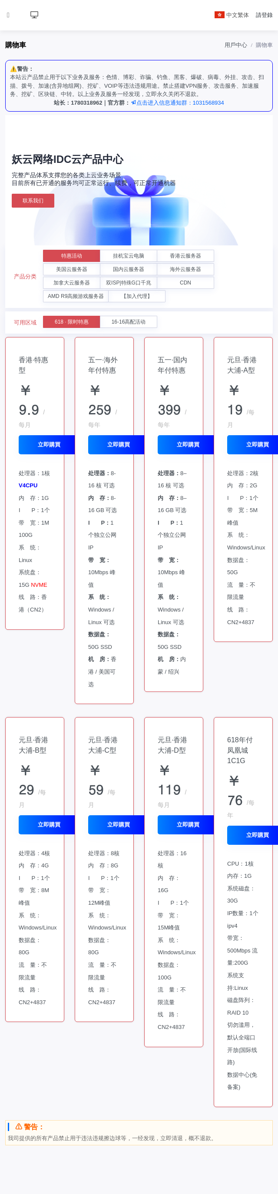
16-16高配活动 (129, 322)
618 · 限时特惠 (72, 322)
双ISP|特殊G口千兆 (128, 283)
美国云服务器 (71, 269)
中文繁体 (232, 15)
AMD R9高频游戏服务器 (76, 296)
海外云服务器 (185, 269)
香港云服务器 (185, 256)
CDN (185, 283)
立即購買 (49, 444)
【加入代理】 (136, 296)
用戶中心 (236, 45)
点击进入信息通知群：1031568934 (177, 102)
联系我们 (33, 201)
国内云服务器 (128, 269)
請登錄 (264, 15)
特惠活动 (71, 256)
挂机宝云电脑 (128, 256)
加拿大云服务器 (71, 283)
